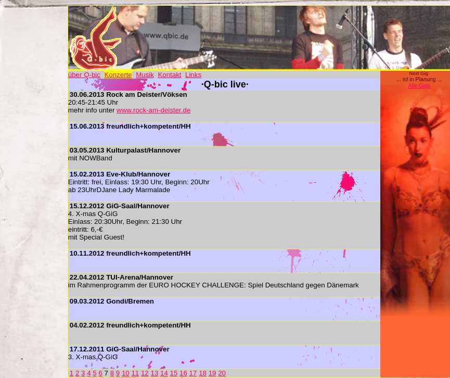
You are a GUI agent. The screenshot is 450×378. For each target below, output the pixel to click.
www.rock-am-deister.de (153, 110)
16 (183, 373)
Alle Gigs (419, 85)
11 (135, 373)
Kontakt (169, 75)
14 (164, 373)
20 (222, 373)
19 (212, 373)
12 (145, 373)
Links (193, 75)
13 (154, 373)
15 (174, 373)
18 (203, 373)
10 (126, 373)
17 (193, 373)
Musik (145, 75)
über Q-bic (84, 75)
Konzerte (118, 75)
